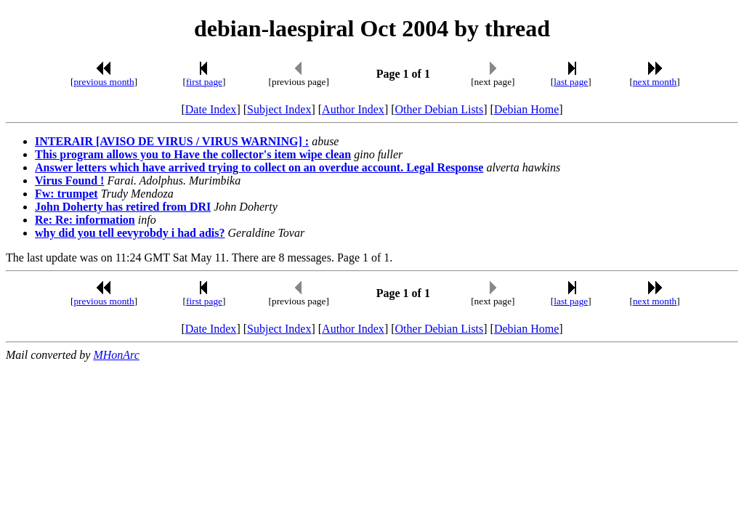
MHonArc (116, 355)
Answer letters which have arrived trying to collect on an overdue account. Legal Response (259, 167)
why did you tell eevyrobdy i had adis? (130, 233)
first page (204, 81)
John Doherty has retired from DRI (123, 206)
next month (654, 81)
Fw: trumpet (66, 193)
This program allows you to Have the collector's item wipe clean (193, 154)
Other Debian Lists (439, 109)
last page (571, 81)
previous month (103, 81)
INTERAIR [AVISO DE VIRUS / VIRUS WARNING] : (172, 141)
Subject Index (279, 109)
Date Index (211, 109)
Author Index (353, 109)
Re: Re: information (85, 220)
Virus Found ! (69, 180)
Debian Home (526, 109)
